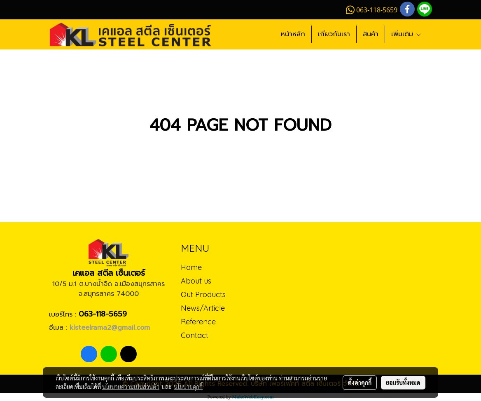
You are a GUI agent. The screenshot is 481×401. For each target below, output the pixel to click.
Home (191, 267)
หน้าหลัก (293, 34)
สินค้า (370, 34)
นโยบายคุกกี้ (188, 386)
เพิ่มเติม (406, 34)
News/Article (203, 308)
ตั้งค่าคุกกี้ (359, 382)
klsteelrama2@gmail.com (110, 328)
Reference (198, 321)
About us (196, 281)
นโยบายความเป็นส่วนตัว (130, 386)
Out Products (203, 294)
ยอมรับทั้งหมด (403, 382)
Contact (194, 335)
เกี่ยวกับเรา (334, 34)
